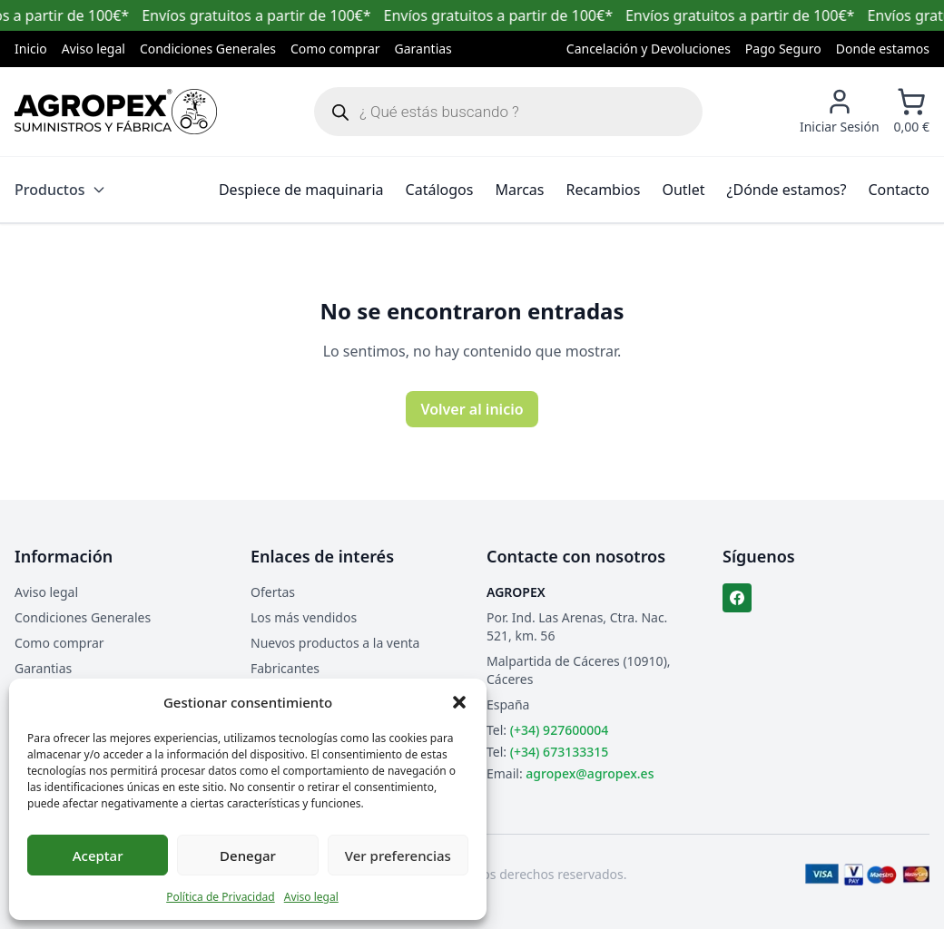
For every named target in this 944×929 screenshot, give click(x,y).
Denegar (248, 855)
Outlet (683, 190)
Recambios (603, 190)
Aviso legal (311, 897)
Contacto (898, 190)
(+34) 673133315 (559, 751)
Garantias (423, 48)
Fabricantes (285, 668)
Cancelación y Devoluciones (648, 48)
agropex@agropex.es (590, 773)
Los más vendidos (304, 617)
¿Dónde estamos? (787, 190)
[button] (459, 702)
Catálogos (440, 190)
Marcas (519, 190)
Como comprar (335, 48)
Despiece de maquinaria (301, 190)
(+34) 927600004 (559, 729)
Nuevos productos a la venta (335, 642)
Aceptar (98, 855)
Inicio (31, 48)
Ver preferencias (398, 855)
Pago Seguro (783, 48)
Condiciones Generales (208, 48)
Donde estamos (882, 48)
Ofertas (273, 592)
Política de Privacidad (220, 897)
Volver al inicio (471, 409)
